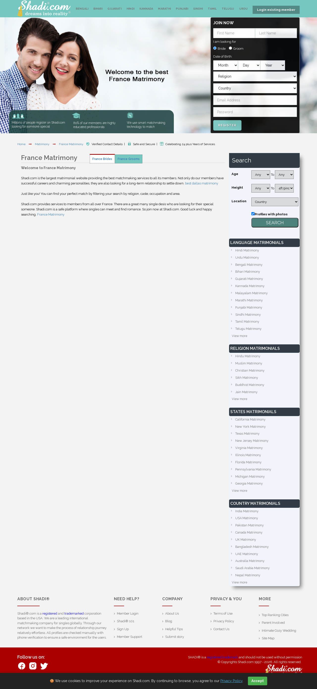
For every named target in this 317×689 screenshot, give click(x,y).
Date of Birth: (222, 55)
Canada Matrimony (249, 537)
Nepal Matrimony (248, 581)
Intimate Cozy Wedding (279, 636)
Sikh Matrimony (247, 379)
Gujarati (114, 8)
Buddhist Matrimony (250, 387)
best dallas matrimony (201, 182)
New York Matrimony (250, 429)
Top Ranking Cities (275, 620)
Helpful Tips (174, 635)
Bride (222, 47)
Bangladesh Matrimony (252, 552)
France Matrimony (71, 143)
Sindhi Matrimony (248, 315)
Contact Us (221, 635)
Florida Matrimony (249, 465)
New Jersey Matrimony (252, 443)
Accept (257, 681)
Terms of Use (223, 619)
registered (49, 619)
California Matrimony (250, 422)
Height (237, 186)
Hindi (130, 8)
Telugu (228, 8)
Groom (238, 47)
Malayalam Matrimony (252, 293)
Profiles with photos (271, 213)
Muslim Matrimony (249, 365)
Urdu (243, 8)
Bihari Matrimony (248, 271)
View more (240, 337)
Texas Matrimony (247, 436)
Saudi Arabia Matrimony (253, 574)
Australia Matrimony (250, 566)
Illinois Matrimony (248, 458)
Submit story (174, 643)
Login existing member (276, 10)
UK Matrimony (246, 544)
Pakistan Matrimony (249, 530)
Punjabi (182, 8)
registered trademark (222, 663)
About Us (172, 619)
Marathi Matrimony (249, 300)
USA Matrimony (247, 522)
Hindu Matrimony (248, 357)
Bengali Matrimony (249, 264)
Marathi (164, 8)
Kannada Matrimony (250, 286)
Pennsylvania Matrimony (253, 473)
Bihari (98, 8)
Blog (168, 627)
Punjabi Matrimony (249, 308)
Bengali (82, 8)
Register (227, 124)
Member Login (127, 619)
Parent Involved (273, 628)
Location (239, 200)
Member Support (129, 643)
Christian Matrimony (250, 372)
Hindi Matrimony (247, 249)
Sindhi (198, 8)
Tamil (212, 8)
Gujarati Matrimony (249, 279)
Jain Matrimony (246, 394)
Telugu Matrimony (248, 330)
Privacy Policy (223, 627)
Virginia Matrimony (249, 451)
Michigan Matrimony (250, 480)
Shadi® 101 (125, 627)
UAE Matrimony (247, 559)
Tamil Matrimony (247, 322)
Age (235, 173)
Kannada (146, 8)
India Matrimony (247, 515)
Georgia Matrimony (249, 487)
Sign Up (123, 635)
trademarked (74, 619)
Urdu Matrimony (247, 257)
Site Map (268, 644)
